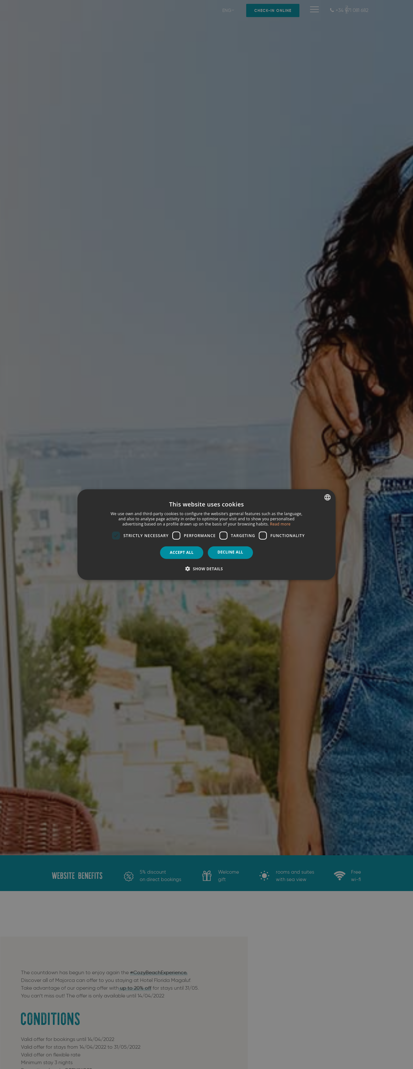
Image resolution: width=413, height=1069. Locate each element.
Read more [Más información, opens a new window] (280, 523)
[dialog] (206, 534)
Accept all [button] (182, 552)
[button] (206, 568)
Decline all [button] (230, 552)
